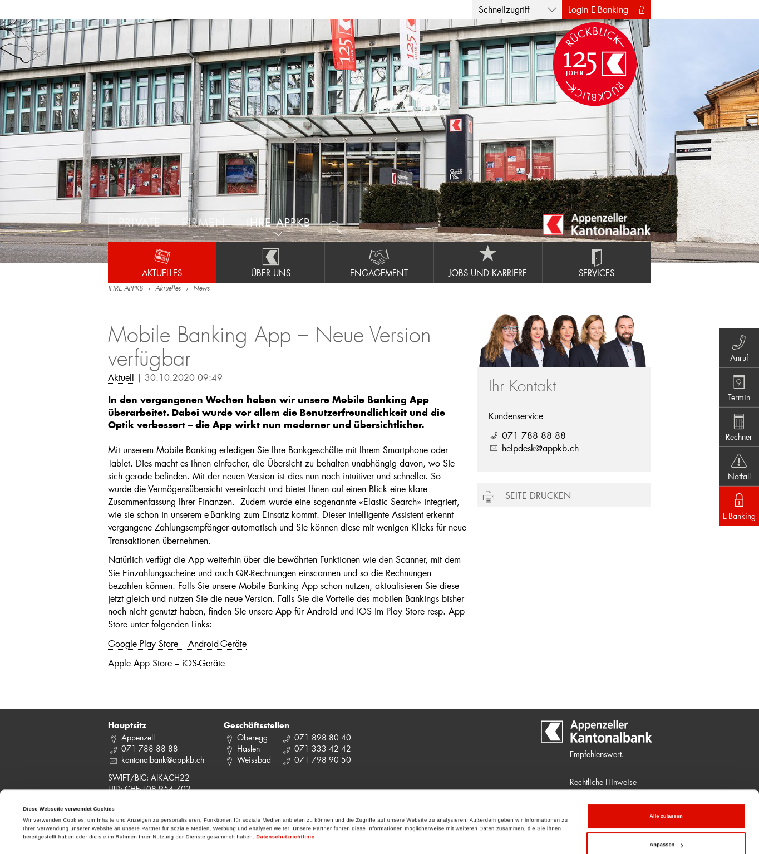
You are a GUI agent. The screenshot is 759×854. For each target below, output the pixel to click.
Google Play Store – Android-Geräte (177, 643)
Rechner (737, 426)
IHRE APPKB (125, 289)
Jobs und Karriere (488, 262)
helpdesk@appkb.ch (540, 448)
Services (597, 262)
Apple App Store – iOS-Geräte (166, 663)
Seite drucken (538, 495)
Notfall (737, 467)
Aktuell (121, 377)
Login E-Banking (598, 9)
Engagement (379, 262)
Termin (737, 385)
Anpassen (666, 799)
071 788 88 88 (534, 435)
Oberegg (252, 737)
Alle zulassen (665, 770)
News (201, 289)
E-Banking (737, 509)
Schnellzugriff (504, 9)
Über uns (270, 262)
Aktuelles (162, 262)
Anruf (737, 344)
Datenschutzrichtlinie (285, 791)
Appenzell (138, 737)
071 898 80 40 (322, 737)
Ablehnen (666, 828)
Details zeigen (41, 810)
